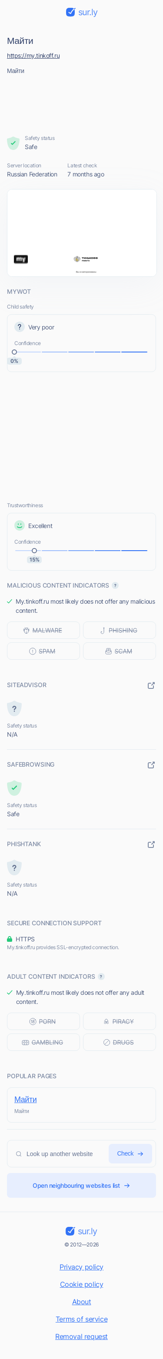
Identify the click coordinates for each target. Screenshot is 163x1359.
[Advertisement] (82, 102)
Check (130, 1153)
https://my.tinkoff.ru (33, 55)
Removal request (81, 1336)
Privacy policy (81, 1267)
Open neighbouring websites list (81, 1185)
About (81, 1301)
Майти (25, 1099)
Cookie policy (81, 1284)
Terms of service (81, 1319)
